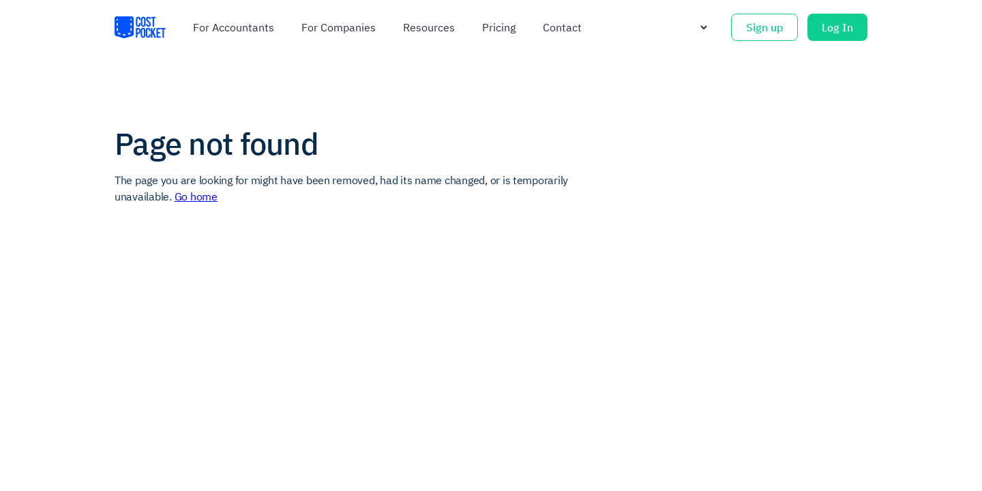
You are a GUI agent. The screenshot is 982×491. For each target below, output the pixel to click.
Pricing (499, 27)
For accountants (233, 27)
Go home (196, 196)
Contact (562, 27)
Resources (429, 27)
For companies (338, 27)
